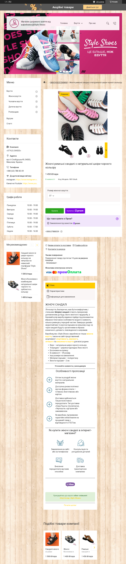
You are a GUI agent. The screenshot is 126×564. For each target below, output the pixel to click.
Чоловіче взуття (16, 101)
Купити (55, 211)
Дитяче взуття (15, 107)
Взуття (77, 23)
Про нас (92, 23)
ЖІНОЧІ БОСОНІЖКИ (59, 82)
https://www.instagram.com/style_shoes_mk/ (27, 180)
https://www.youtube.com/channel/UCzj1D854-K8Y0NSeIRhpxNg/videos (30, 183)
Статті (9, 124)
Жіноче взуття (15, 96)
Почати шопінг (70, 505)
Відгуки (10, 118)
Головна (64, 23)
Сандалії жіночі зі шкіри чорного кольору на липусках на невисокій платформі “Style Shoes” (28, 261)
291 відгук (100, 2)
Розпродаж (14, 112)
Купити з (75, 211)
